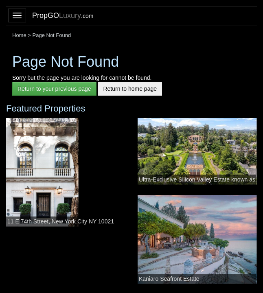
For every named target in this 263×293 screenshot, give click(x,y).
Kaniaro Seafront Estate (169, 279)
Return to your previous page (54, 88)
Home (19, 35)
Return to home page (130, 88)
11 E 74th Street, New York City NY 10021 (60, 221)
